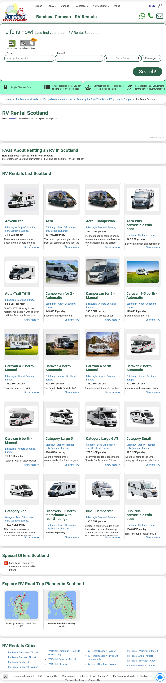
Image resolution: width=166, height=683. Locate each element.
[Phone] (150, 16)
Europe (38, 6)
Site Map (144, 676)
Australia (81, 6)
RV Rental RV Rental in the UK (142, 651)
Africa (117, 6)
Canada (65, 6)
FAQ (40, 676)
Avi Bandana (12, 119)
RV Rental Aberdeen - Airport (23, 652)
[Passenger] (151, 58)
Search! (147, 72)
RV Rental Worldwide (27, 99)
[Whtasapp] (142, 16)
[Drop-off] (79, 58)
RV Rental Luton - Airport (140, 655)
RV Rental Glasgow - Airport (101, 651)
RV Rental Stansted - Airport (141, 665)
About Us (52, 676)
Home (7, 99)
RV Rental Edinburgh (18, 662)
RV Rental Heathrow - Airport (102, 664)
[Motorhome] (12, 43)
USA (51, 6)
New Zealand (100, 6)
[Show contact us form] (159, 16)
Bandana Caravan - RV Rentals (66, 16)
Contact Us (94, 680)
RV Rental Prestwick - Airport (142, 660)
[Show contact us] (160, 677)
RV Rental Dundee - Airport (22, 657)
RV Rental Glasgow (58, 664)
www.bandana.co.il (24, 676)
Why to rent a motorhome (75, 676)
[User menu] (160, 7)
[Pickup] (29, 58)
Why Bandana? (100, 676)
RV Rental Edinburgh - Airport (23, 667)
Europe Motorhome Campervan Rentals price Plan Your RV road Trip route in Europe (87, 99)
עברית (152, 5)
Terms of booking (74, 680)
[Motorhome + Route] (27, 43)
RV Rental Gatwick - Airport (62, 659)
